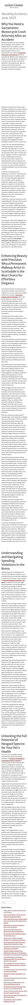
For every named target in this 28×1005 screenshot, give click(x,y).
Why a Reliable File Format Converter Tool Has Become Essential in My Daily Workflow (15, 965)
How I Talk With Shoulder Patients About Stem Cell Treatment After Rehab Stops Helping (15, 921)
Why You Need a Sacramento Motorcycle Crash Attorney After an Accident (13, 32)
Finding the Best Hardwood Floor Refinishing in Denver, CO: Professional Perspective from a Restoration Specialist (15, 953)
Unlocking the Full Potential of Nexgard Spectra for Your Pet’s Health (14, 744)
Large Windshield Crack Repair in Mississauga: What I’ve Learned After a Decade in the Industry (15, 959)
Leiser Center (14, 5)
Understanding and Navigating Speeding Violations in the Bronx (12, 560)
